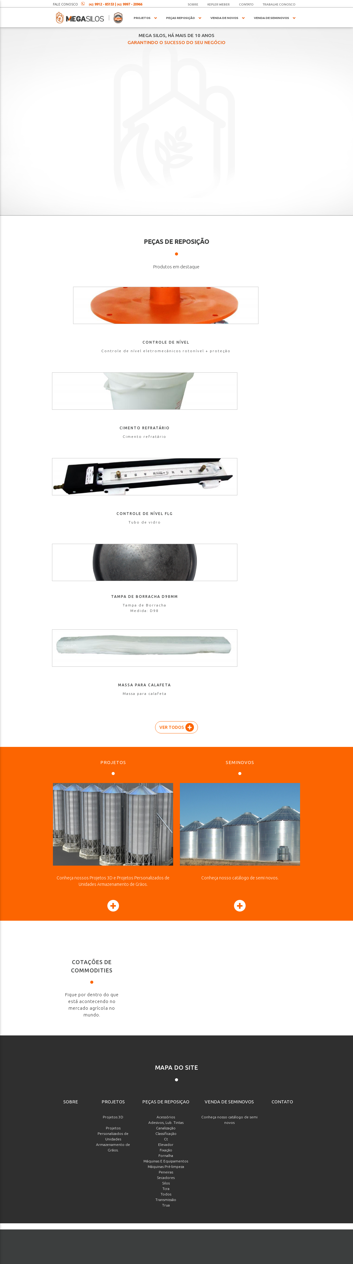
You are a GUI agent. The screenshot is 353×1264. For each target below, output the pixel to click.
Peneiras (166, 829)
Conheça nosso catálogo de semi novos (229, 777)
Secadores (166, 835)
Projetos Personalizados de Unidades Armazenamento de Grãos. (113, 796)
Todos (166, 851)
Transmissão (165, 857)
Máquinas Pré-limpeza (166, 824)
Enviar (275, 1216)
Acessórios (166, 774)
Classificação (165, 791)
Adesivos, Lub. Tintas (166, 780)
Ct (166, 796)
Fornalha (165, 813)
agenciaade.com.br (199, 1258)
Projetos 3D (113, 774)
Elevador (165, 802)
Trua (166, 862)
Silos (166, 840)
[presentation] (264, 1191)
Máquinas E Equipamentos (165, 818)
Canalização (166, 785)
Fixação (166, 807)
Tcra (165, 846)
